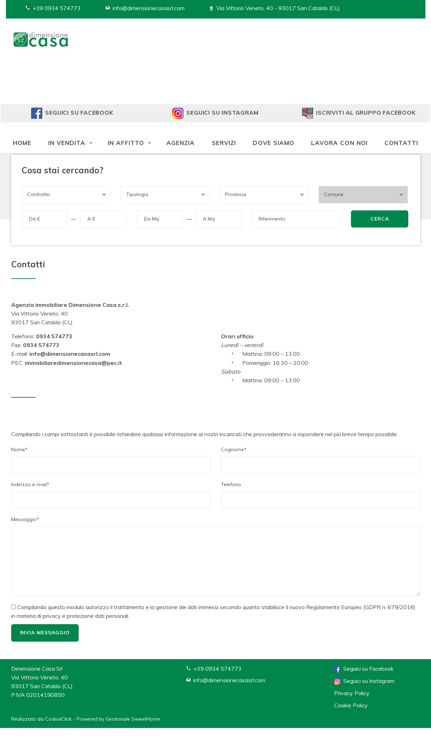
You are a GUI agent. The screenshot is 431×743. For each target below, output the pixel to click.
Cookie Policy (351, 705)
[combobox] (66, 194)
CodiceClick (58, 719)
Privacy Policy (351, 693)
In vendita (66, 142)
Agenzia (180, 142)
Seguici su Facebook (364, 668)
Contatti (401, 142)
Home (22, 142)
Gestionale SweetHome (133, 719)
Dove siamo (273, 142)
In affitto (126, 142)
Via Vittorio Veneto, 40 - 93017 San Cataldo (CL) (278, 8)
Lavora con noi (339, 142)
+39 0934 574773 (57, 8)
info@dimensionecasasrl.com (149, 8)
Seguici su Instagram (364, 680)
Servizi (224, 142)
